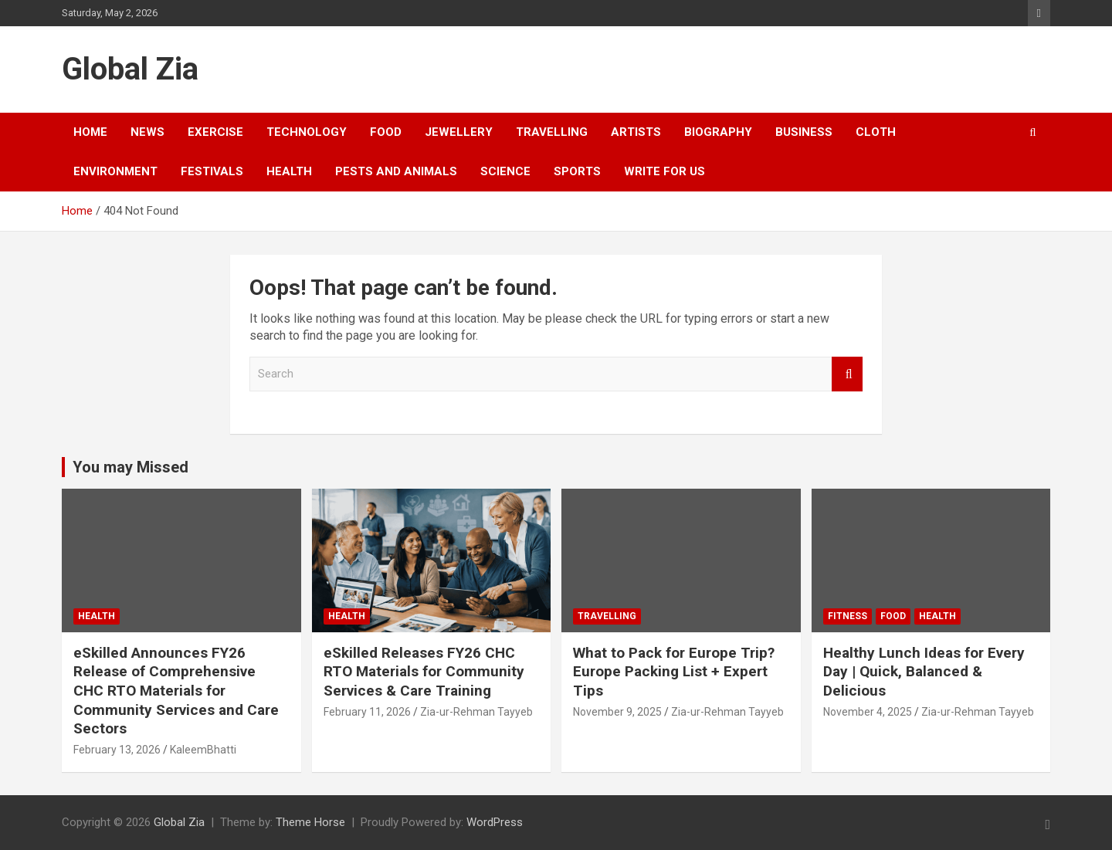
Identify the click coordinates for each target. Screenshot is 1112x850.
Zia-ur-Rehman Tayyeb (476, 712)
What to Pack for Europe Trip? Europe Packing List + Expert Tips (674, 671)
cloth (876, 132)
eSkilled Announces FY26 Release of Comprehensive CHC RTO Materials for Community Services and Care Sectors (176, 691)
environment (115, 171)
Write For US (664, 171)
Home (90, 132)
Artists (636, 132)
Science (505, 171)
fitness (847, 616)
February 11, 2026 (367, 712)
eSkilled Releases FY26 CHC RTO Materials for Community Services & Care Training (424, 671)
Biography (718, 132)
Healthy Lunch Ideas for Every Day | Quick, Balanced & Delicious (924, 671)
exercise (215, 132)
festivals (212, 171)
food (386, 132)
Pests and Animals (396, 171)
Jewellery (459, 132)
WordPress (494, 822)
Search (847, 374)
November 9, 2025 (617, 712)
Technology (306, 132)
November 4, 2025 (867, 712)
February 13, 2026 (117, 749)
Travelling (552, 132)
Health (289, 171)
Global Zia (130, 69)
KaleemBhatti (203, 749)
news (147, 132)
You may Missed (130, 467)
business (803, 132)
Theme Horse (310, 822)
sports (577, 171)
